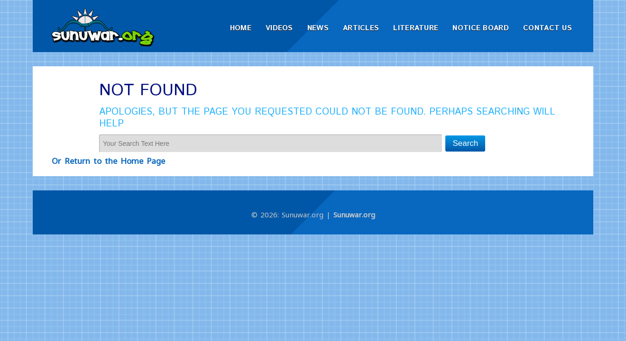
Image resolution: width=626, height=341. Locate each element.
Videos (279, 28)
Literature (415, 28)
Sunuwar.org (354, 214)
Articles (361, 28)
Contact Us (547, 28)
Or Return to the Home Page (108, 160)
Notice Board (480, 28)
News (318, 28)
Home (240, 28)
